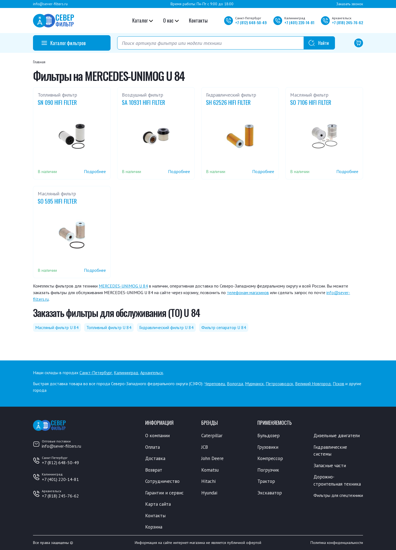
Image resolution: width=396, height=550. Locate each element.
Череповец (215, 383)
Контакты (198, 20)
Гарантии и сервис (164, 493)
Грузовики (267, 447)
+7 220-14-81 (299, 22)
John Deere (212, 458)
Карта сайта (158, 504)
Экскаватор (269, 493)
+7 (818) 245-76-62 (60, 496)
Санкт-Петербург (95, 372)
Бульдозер (268, 436)
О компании (157, 436)
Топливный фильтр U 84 (108, 327)
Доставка (155, 458)
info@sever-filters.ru (50, 3)
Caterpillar (211, 436)
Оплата (152, 447)
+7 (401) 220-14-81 (60, 479)
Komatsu (210, 470)
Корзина (153, 527)
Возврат (153, 470)
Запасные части (330, 466)
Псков (338, 383)
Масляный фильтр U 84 (57, 327)
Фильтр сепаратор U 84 (223, 327)
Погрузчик (268, 470)
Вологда (235, 383)
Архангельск (151, 372)
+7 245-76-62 (347, 22)
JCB (204, 447)
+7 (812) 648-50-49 (60, 462)
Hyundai (209, 493)
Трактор (266, 481)
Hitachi (208, 481)
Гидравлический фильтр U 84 (166, 327)
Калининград (126, 372)
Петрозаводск (279, 383)
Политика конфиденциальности (336, 542)
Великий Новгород (313, 383)
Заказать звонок (349, 3)
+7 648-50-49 (251, 22)
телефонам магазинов (248, 292)
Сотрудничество (162, 481)
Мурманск (254, 383)
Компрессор (270, 458)
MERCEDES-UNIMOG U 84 (123, 286)
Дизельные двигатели (337, 436)
